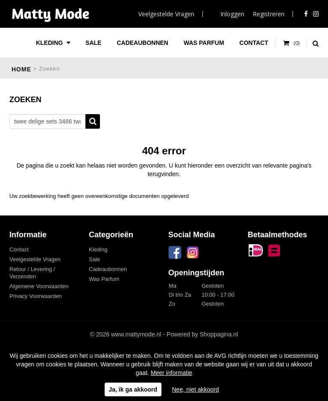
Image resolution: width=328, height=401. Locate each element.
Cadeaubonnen (142, 42)
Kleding (50, 42)
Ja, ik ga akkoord (133, 389)
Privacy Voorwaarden (35, 296)
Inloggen (232, 14)
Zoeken (92, 121)
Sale (93, 42)
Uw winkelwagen (291, 43)
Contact (254, 42)
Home (21, 69)
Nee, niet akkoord (195, 389)
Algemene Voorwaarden (39, 286)
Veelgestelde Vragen (166, 14)
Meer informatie (171, 372)
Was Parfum (204, 42)
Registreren (268, 14)
